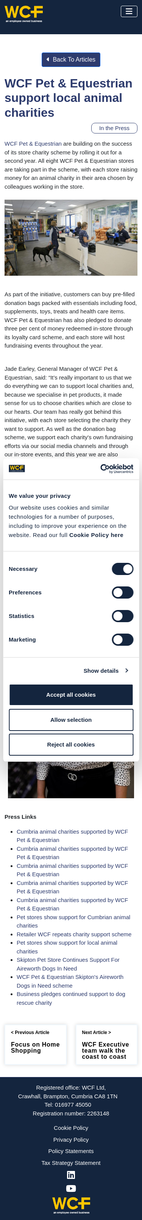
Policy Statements (71, 1151)
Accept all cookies (71, 694)
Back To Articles (71, 59)
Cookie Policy (71, 1128)
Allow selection (71, 719)
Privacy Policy (71, 1139)
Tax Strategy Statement (71, 1163)
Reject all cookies (71, 744)
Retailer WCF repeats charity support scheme (74, 934)
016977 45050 (73, 1104)
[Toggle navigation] (129, 11)
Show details (101, 670)
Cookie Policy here (96, 535)
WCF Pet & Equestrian (33, 143)
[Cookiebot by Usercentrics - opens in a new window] (101, 469)
